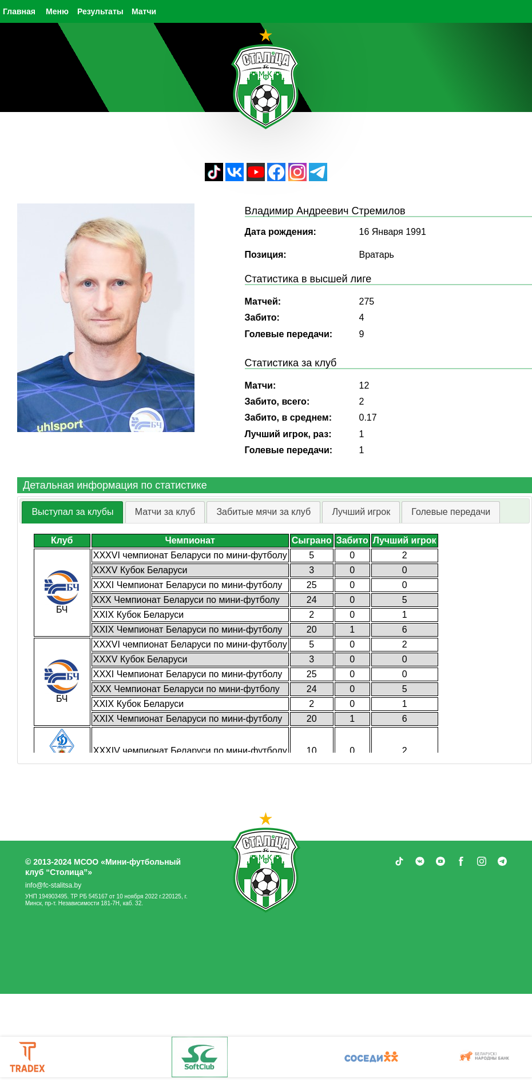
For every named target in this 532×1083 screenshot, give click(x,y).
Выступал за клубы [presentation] (72, 512)
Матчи (144, 11)
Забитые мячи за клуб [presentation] (263, 512)
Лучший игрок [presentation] (361, 512)
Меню (57, 11)
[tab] (72, 512)
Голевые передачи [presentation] (450, 512)
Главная (19, 11)
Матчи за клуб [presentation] (165, 512)
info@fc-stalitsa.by (53, 885)
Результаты (100, 11)
